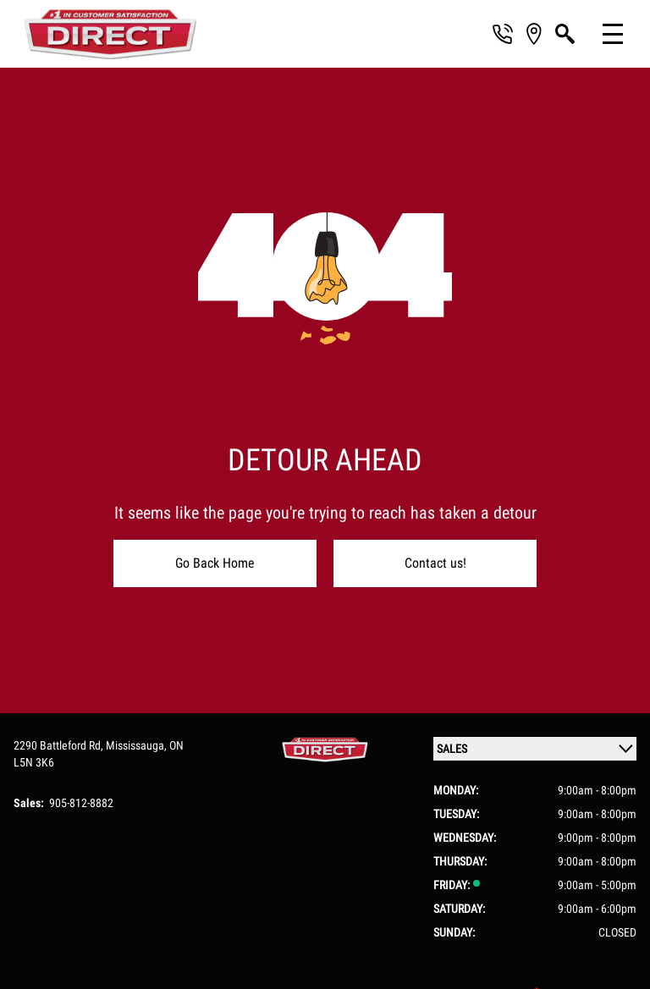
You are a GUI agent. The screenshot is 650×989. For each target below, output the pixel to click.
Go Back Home (215, 563)
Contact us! (435, 563)
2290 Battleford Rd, (60, 745)
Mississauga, (137, 745)
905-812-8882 (81, 803)
